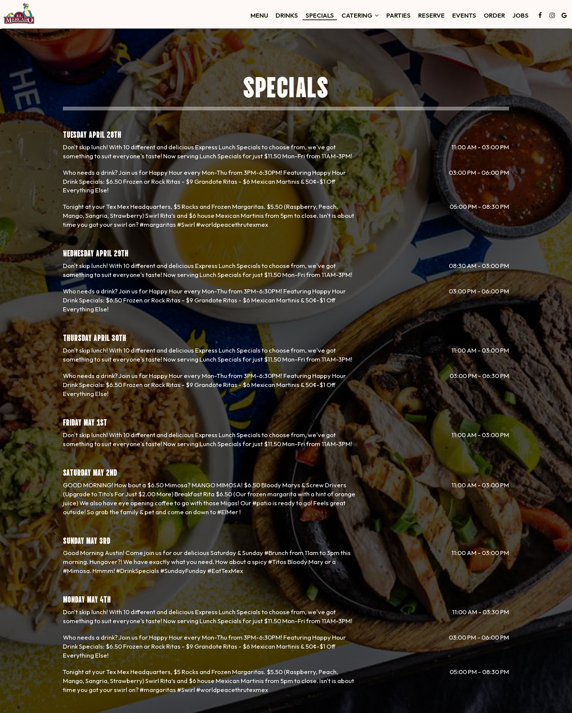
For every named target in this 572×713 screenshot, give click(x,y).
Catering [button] (328, 18)
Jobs (488, 18)
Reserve (399, 18)
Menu (227, 18)
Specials (287, 18)
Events (432, 18)
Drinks (254, 18)
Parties (366, 18)
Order (462, 18)
